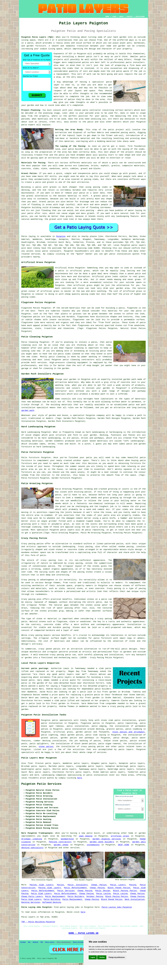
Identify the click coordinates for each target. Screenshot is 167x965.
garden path (27, 410)
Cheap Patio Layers (32, 896)
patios (85, 62)
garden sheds (61, 845)
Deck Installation (134, 899)
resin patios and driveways (128, 732)
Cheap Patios (99, 885)
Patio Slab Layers (41, 894)
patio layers (138, 245)
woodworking (67, 839)
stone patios (46, 746)
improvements (28, 836)
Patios (60, 885)
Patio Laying (103, 894)
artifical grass (120, 836)
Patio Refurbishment (75, 888)
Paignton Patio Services (41, 784)
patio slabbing (134, 729)
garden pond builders (102, 842)
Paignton (60, 236)
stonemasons (93, 845)
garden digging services (107, 839)
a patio (29, 43)
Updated (35, 942)
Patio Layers (118, 885)
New (29, 942)
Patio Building (52, 899)
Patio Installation (64, 942)
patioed (25, 119)
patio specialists (62, 720)
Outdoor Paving (95, 896)
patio (109, 82)
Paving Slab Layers (41, 885)
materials (59, 96)
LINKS (114, 17)
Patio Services (65, 891)
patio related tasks (130, 746)
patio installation (97, 775)
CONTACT (129, 17)
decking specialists (32, 848)
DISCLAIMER (140, 17)
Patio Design (102, 891)
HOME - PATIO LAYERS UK (83, 933)
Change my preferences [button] (116, 957)
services (75, 848)
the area (79, 119)
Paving (132, 885)
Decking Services (30, 902)
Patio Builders (76, 896)
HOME (107, 17)
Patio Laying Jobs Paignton (117, 907)
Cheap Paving (97, 888)
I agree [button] (92, 957)
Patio (24, 236)
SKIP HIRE (123, 845)
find (30, 763)
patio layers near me (71, 674)
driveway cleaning (31, 839)
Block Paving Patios (125, 891)
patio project (116, 130)
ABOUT (121, 17)
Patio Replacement (55, 896)
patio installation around (79, 729)
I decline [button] (102, 957)
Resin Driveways (79, 942)
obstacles (130, 119)
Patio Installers (78, 885)
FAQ (41, 942)
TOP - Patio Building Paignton (38, 922)
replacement (62, 74)
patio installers (51, 251)
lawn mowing (85, 836)
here (79, 778)
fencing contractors (60, 842)
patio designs (129, 649)
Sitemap (23, 942)
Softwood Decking (51, 902)
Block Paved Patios (119, 888)
